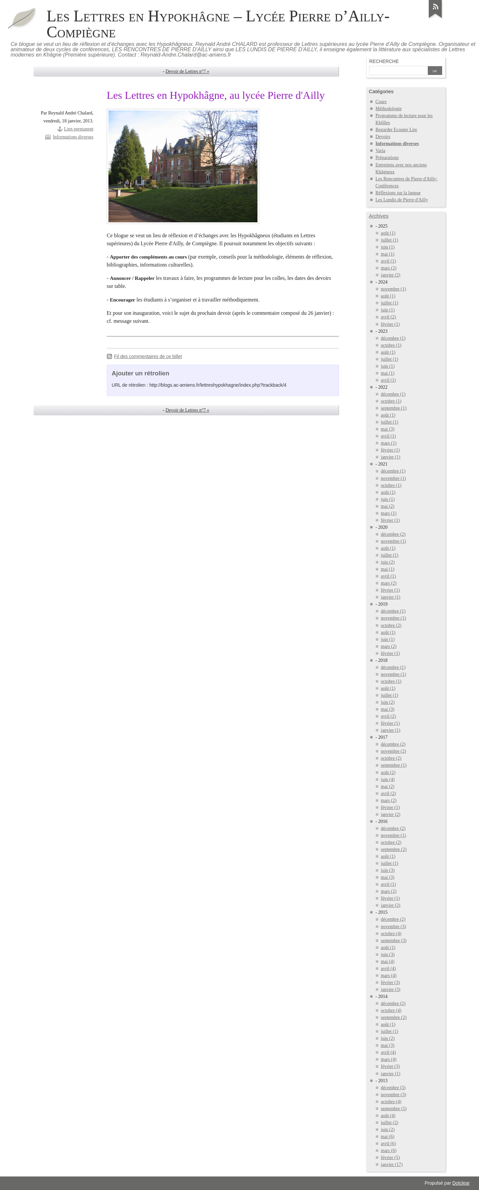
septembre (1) (393, 408)
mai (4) (388, 961)
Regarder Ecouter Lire (396, 129)
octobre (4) (391, 933)
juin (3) (388, 870)
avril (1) (388, 261)
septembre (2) (393, 849)
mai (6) (388, 1136)
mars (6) (389, 1150)
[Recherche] (398, 71)
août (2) (388, 772)
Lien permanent (78, 128)
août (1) (388, 233)
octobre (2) (391, 625)
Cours (381, 101)
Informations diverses (73, 136)
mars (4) (389, 975)
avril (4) (388, 968)
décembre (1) (393, 338)
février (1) (390, 324)
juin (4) (388, 779)
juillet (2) (390, 1122)
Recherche (384, 61)
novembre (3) (393, 926)
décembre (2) (393, 534)
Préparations (387, 157)
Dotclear (461, 1183)
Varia (381, 150)
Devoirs (383, 136)
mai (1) (388, 254)
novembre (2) (393, 751)
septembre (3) (393, 940)
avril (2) (388, 316)
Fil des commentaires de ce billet (148, 356)
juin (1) (388, 247)
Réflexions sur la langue (398, 192)
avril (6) (388, 1143)
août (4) (388, 1115)
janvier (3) (390, 989)
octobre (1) (391, 345)
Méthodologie (389, 108)
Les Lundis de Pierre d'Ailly (402, 199)
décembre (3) (393, 1087)
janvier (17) (392, 1164)
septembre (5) (393, 1108)
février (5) (390, 1157)
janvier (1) (390, 457)
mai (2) (388, 506)
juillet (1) (390, 240)
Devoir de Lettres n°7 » (187, 71)
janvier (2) (390, 275)
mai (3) (388, 429)
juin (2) (388, 562)
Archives (379, 216)
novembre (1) (393, 289)
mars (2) (389, 268)
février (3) (390, 982)
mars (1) (389, 443)
